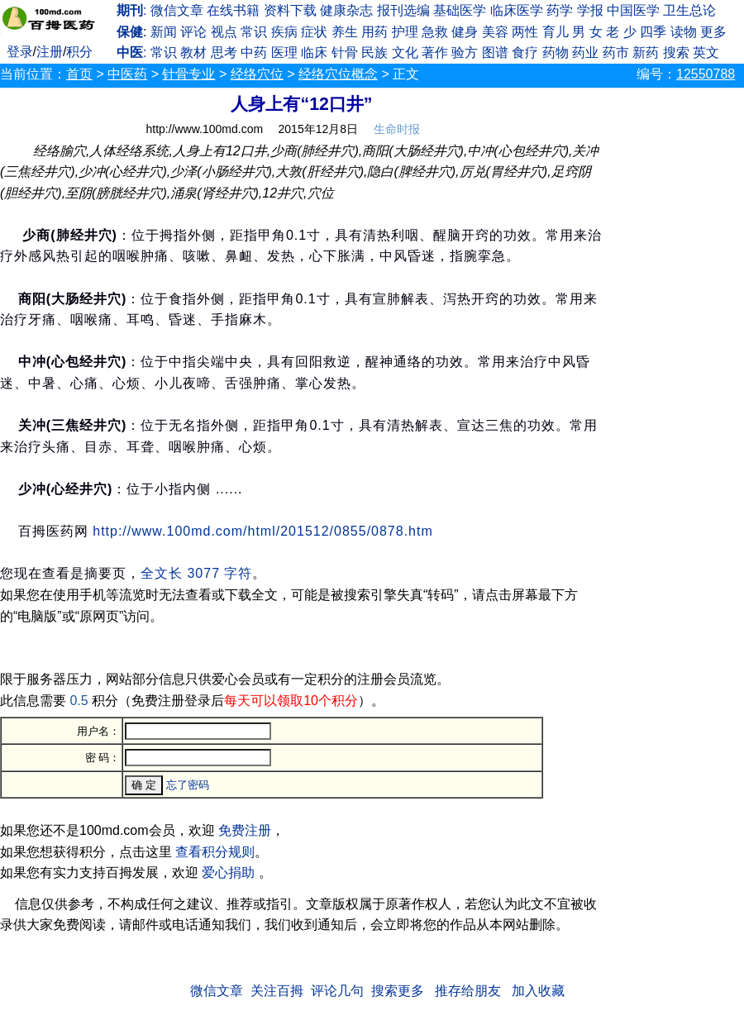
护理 (405, 32)
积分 (79, 52)
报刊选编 (403, 10)
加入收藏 (538, 991)
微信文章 (176, 10)
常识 (254, 32)
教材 (193, 52)
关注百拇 (276, 991)
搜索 (676, 52)
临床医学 (516, 10)
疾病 (284, 32)
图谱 (495, 52)
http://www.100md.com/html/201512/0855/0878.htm (263, 531)
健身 (464, 32)
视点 (224, 32)
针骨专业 (188, 74)
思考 (224, 52)
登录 (20, 52)
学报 (590, 10)
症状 (314, 32)
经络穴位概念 (338, 74)
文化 (405, 52)
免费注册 (244, 830)
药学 (559, 10)
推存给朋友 (468, 991)
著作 (435, 52)
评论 (193, 32)
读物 (683, 32)
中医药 (127, 74)
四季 (653, 32)
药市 (616, 52)
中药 (254, 52)
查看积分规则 (215, 852)
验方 (464, 52)
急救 (435, 32)
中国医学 (633, 10)
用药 (374, 32)
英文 (706, 52)
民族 (374, 52)
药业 (585, 52)
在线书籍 (233, 10)
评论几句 (337, 991)
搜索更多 (397, 991)
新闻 (163, 32)
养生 (344, 32)
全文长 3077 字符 (196, 573)
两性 (525, 32)
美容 (495, 32)
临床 (314, 52)
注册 (49, 52)
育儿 (555, 32)
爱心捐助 (228, 872)
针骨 (344, 52)
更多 (713, 32)
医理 (284, 52)
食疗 (525, 52)
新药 (645, 52)
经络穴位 (257, 74)
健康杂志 (346, 10)
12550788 (705, 74)
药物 (555, 52)
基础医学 (459, 10)
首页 (79, 74)
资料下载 (290, 10)
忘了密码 (187, 785)
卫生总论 (689, 10)
